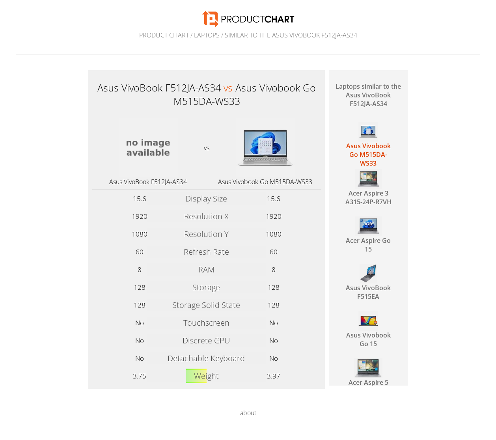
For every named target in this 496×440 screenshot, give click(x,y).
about (248, 412)
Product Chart (164, 35)
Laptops (207, 35)
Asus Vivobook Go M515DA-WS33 (265, 181)
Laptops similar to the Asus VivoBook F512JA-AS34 (368, 95)
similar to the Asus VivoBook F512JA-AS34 (291, 35)
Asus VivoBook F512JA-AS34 (148, 181)
